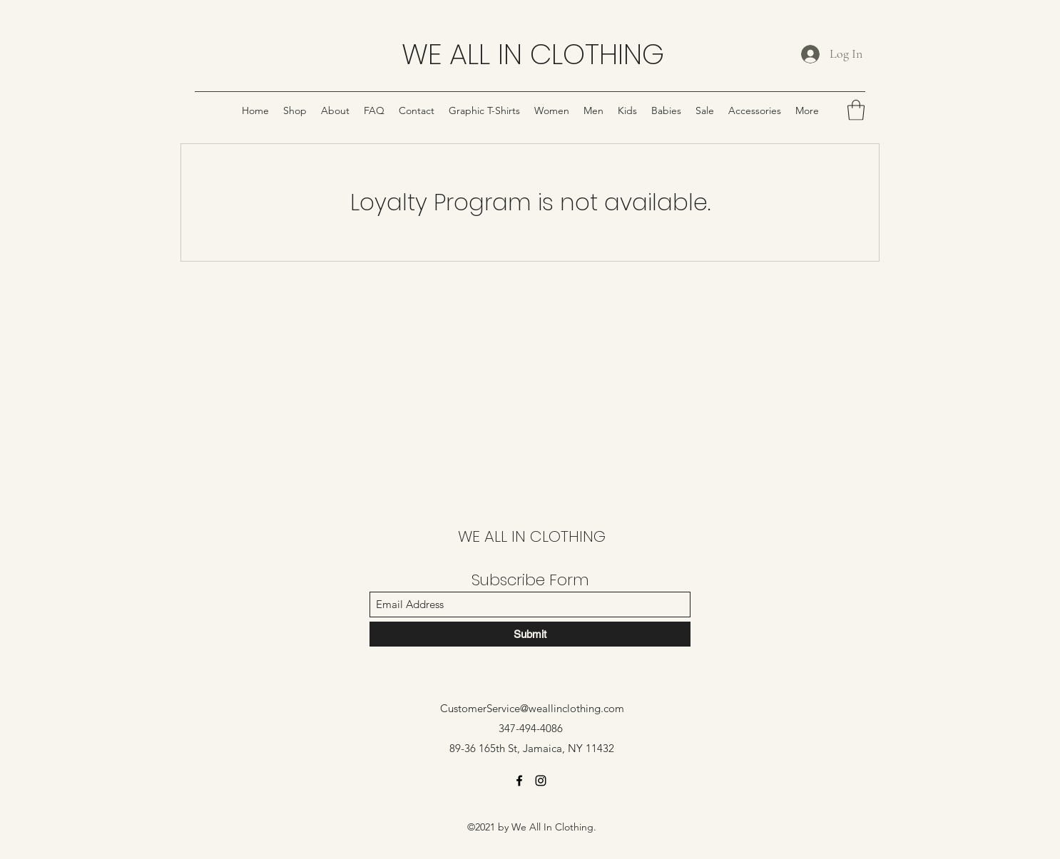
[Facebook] (519, 780)
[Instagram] (541, 780)
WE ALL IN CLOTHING (533, 54)
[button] (856, 110)
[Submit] (530, 634)
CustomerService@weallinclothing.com (532, 708)
